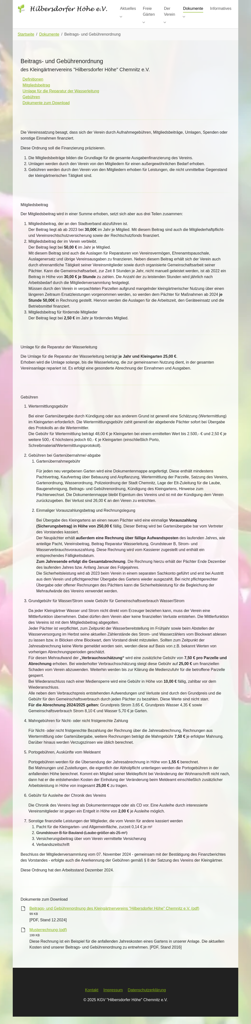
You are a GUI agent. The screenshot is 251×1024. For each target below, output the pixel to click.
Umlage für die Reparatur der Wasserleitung (61, 98)
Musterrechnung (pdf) (48, 937)
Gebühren (31, 104)
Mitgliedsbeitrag (36, 92)
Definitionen (33, 87)
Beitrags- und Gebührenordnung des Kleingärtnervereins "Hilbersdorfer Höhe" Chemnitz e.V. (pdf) (114, 916)
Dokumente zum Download (46, 110)
